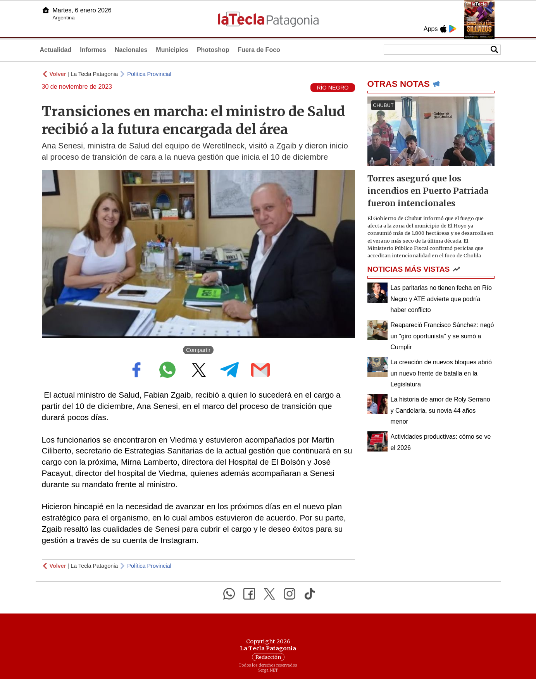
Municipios (172, 50)
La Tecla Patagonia (94, 74)
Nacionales (131, 50)
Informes (93, 50)
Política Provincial (149, 74)
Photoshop (213, 50)
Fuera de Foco (259, 50)
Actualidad (56, 50)
